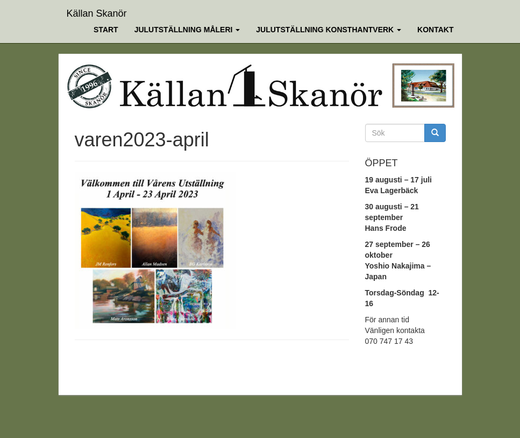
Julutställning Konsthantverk (328, 29)
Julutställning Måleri (187, 29)
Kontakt (435, 29)
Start (106, 29)
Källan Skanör (97, 12)
